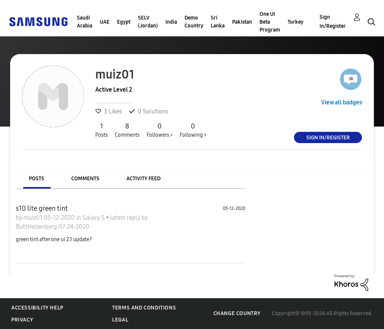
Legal (120, 320)
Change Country (237, 313)
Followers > (159, 130)
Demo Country (193, 22)
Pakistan (242, 22)
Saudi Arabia (84, 22)
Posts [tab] (36, 178)
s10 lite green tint (42, 208)
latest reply (125, 217)
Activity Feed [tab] (143, 178)
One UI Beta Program (270, 22)
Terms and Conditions (144, 308)
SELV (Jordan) (148, 22)
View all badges (341, 102)
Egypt (123, 22)
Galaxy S (94, 217)
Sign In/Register (333, 21)
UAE (105, 22)
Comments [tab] (85, 178)
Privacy (22, 320)
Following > (193, 130)
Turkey (295, 22)
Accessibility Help (37, 308)
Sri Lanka (218, 22)
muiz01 (33, 217)
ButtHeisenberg (37, 226)
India (171, 22)
